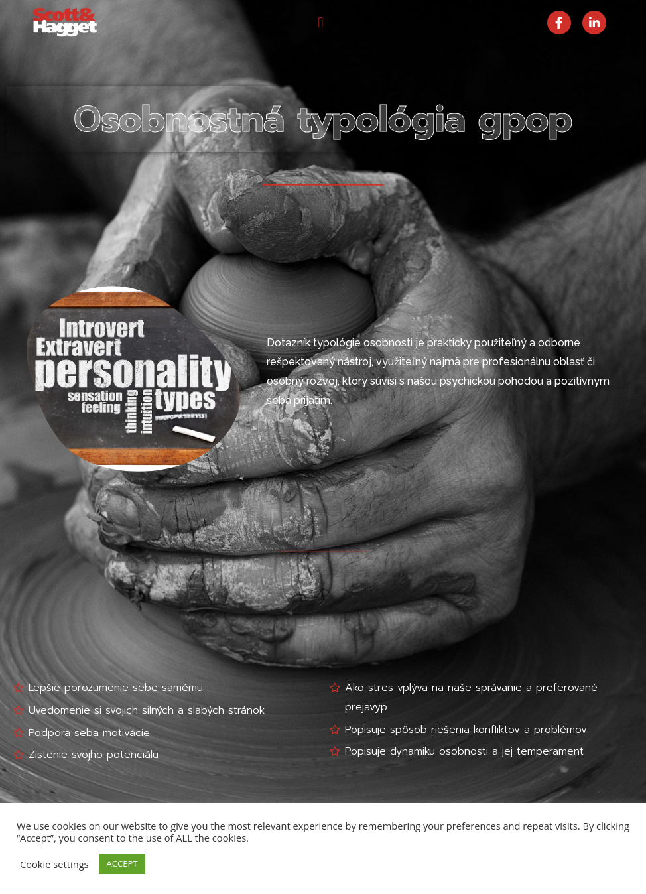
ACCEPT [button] (122, 863)
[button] (320, 22)
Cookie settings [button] (54, 864)
